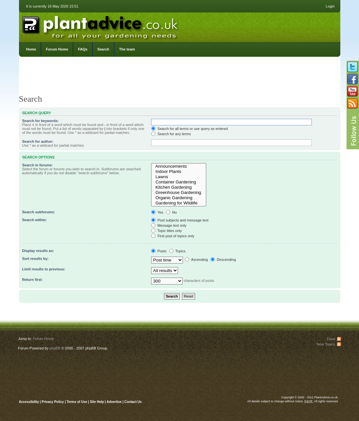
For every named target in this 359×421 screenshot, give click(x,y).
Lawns (179, 176)
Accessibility (29, 402)
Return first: (32, 280)
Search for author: (37, 141)
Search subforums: (38, 212)
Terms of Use (77, 402)
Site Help (97, 402)
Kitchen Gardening (179, 187)
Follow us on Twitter (352, 67)
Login (330, 6)
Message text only (169, 225)
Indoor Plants (179, 171)
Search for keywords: (40, 121)
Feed (331, 339)
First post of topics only (172, 236)
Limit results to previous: (43, 269)
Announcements (179, 166)
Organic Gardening (179, 197)
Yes (157, 212)
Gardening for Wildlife (179, 203)
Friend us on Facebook (352, 79)
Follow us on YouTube (352, 91)
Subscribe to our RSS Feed (352, 103)
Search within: (34, 220)
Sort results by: (35, 259)
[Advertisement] (179, 77)
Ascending (196, 260)
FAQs (83, 49)
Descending (223, 260)
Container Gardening (179, 182)
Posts (159, 251)
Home (31, 49)
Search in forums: (37, 165)
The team (127, 49)
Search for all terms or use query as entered (189, 129)
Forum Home (57, 49)
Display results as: (38, 251)
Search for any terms (171, 134)
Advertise (114, 402)
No (171, 212)
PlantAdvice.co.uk (100, 25)
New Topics (326, 344)
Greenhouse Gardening (179, 192)
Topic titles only (166, 231)
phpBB (55, 348)
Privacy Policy (53, 402)
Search (103, 49)
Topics (177, 251)
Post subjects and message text (179, 220)
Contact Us (133, 402)
